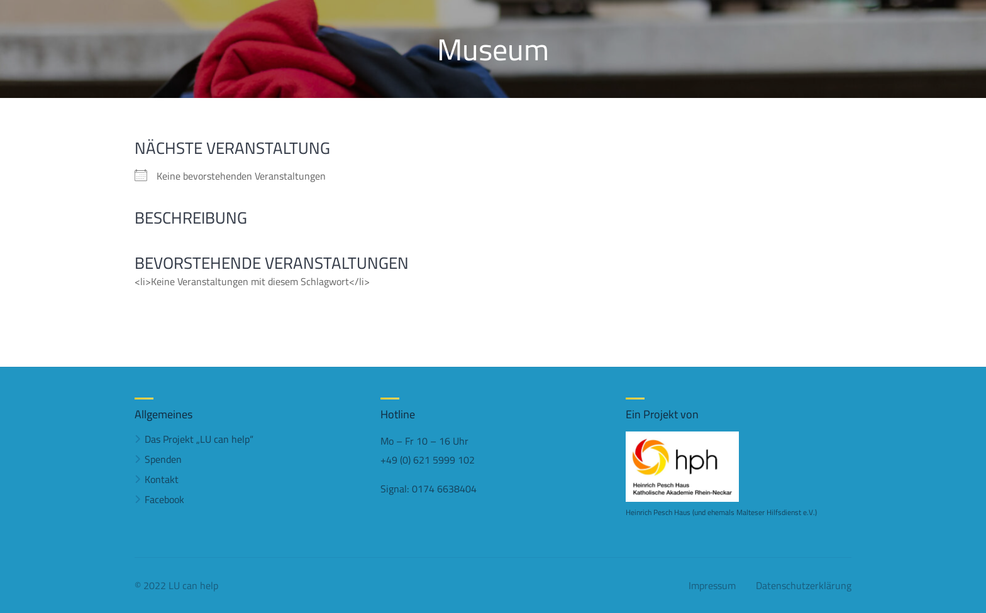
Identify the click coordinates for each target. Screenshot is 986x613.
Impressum (712, 585)
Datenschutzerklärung (803, 585)
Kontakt (162, 479)
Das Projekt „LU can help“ (199, 439)
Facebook (164, 499)
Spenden (163, 459)
